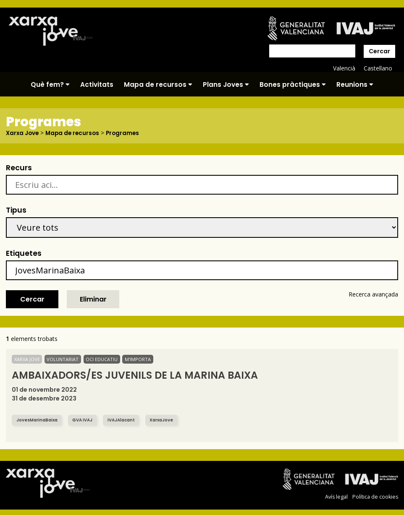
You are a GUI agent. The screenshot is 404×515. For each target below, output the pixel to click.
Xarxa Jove (23, 133)
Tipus (16, 210)
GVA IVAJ (86, 420)
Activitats (96, 84)
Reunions (354, 84)
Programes (127, 133)
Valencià (343, 68)
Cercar (379, 51)
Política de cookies (375, 496)
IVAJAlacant (127, 420)
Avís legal (335, 496)
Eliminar (93, 299)
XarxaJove (170, 420)
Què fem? (50, 84)
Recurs (19, 168)
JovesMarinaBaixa (38, 420)
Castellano (377, 68)
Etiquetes (24, 253)
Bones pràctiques (293, 84)
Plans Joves (226, 84)
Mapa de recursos (158, 84)
